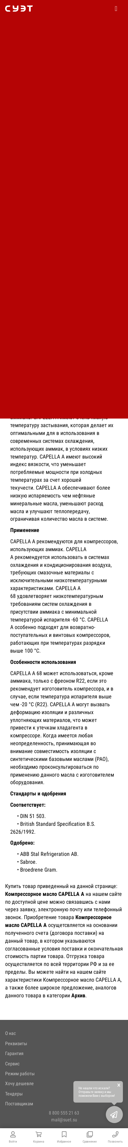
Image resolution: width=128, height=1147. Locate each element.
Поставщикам (19, 1103)
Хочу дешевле (19, 1083)
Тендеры (14, 1093)
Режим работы (20, 1073)
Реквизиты (16, 1043)
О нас (10, 1033)
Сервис (12, 1063)
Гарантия (14, 1053)
